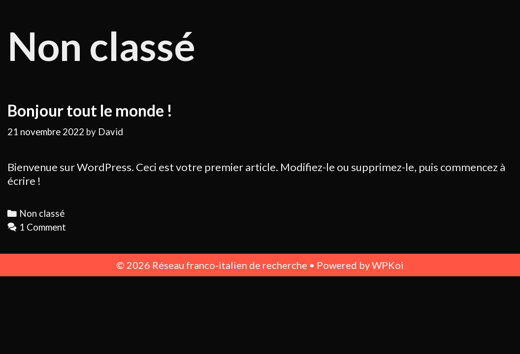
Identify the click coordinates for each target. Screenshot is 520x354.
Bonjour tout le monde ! (89, 110)
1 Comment (42, 227)
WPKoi (388, 265)
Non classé (42, 213)
